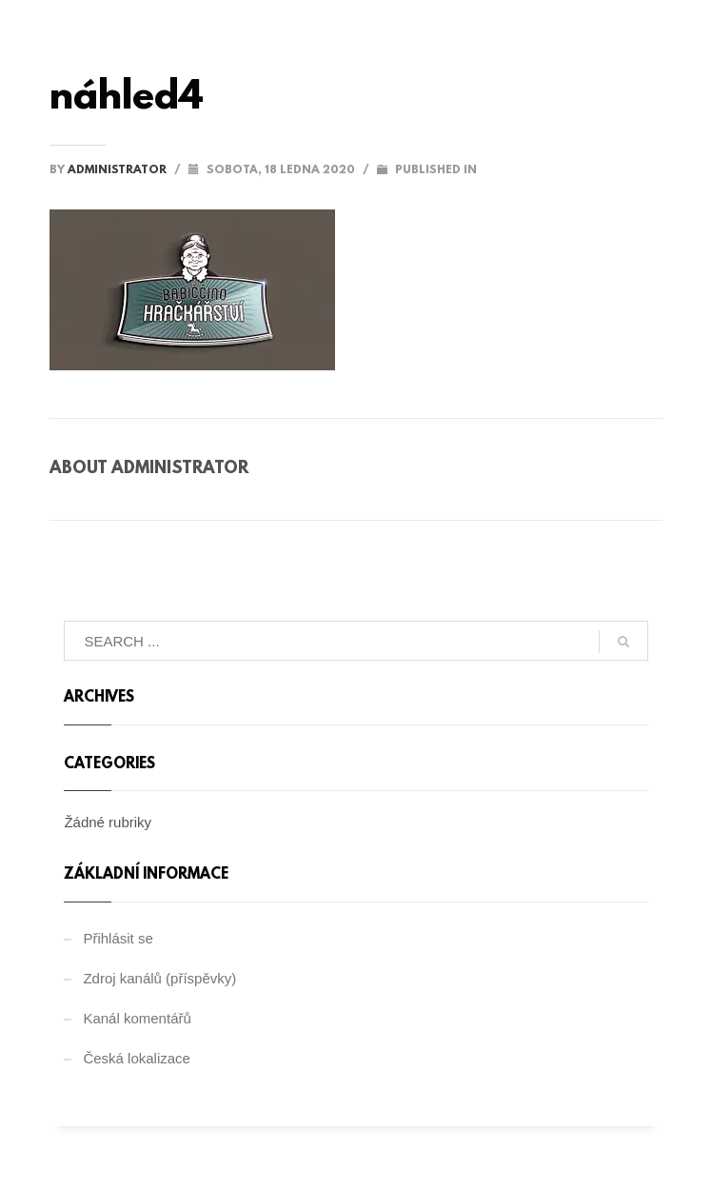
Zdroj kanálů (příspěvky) (159, 978)
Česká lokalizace (136, 1058)
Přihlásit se (117, 938)
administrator (118, 170)
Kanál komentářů (136, 1018)
